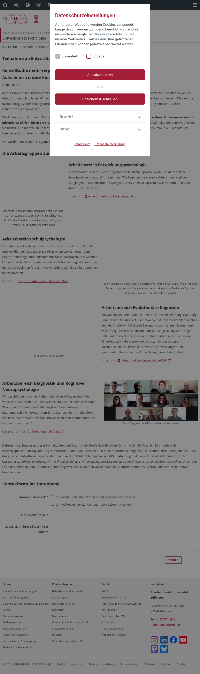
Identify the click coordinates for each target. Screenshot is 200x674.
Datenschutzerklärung (109, 144)
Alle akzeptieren (100, 75)
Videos (99, 56)
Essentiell (70, 56)
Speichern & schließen (100, 99)
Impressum (83, 144)
